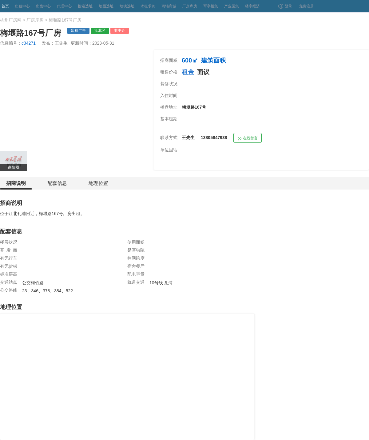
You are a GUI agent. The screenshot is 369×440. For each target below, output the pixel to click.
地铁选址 (127, 6)
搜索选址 (85, 6)
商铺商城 (168, 6)
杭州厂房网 (11, 20)
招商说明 (16, 185)
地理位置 (98, 183)
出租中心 (22, 6)
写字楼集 (210, 6)
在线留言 (247, 139)
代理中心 (64, 6)
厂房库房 (189, 6)
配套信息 (57, 183)
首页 (5, 6)
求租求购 (148, 6)
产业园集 (231, 6)
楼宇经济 (252, 6)
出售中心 (43, 6)
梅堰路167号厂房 (65, 20)
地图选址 (106, 6)
